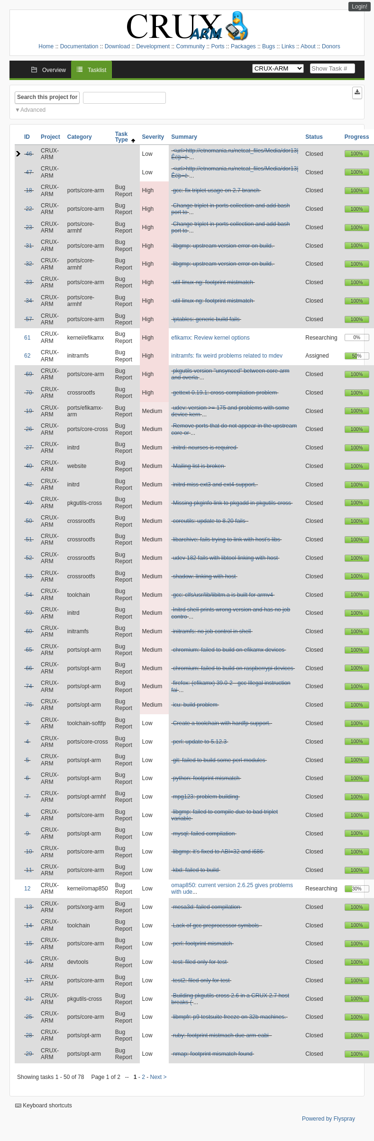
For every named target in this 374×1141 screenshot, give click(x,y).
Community (190, 46)
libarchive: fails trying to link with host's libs (226, 539)
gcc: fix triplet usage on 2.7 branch (216, 190)
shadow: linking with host (204, 576)
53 (29, 576)
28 (29, 1035)
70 (29, 392)
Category (79, 137)
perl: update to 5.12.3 (200, 741)
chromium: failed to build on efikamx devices (228, 650)
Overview (54, 70)
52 (29, 558)
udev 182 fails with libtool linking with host (225, 558)
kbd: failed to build (196, 870)
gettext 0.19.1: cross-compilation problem (225, 392)
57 (29, 319)
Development (153, 46)
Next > (158, 1077)
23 (29, 227)
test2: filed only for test (201, 980)
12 (27, 888)
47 (29, 172)
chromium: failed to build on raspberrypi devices (233, 668)
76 (29, 704)
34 (29, 300)
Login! (359, 6)
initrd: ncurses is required (205, 447)
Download (117, 46)
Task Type (125, 137)
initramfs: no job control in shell (212, 631)
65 (29, 650)
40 (29, 466)
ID (27, 137)
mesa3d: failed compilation (206, 907)
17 (29, 980)
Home (46, 46)
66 (29, 668)
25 (29, 1017)
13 (29, 907)
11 (29, 870)
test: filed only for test (200, 962)
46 (29, 154)
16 (29, 962)
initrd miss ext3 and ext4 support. (214, 484)
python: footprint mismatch (206, 778)
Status (314, 137)
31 (29, 246)
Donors (331, 46)
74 (29, 686)
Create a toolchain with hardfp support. (222, 723)
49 (29, 503)
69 (29, 374)
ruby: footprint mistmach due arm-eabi (221, 1035)
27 (29, 447)
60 (29, 631)
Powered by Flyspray (328, 1118)
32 (29, 264)
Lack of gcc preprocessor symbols (217, 925)
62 (27, 355)
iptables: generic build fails (206, 319)
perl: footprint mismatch (202, 943)
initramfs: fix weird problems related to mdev (227, 355)
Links (288, 46)
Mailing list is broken (198, 466)
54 (29, 595)
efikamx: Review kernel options (210, 337)
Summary (184, 137)
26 (29, 429)
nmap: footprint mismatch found (213, 1054)
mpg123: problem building (205, 796)
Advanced (33, 110)
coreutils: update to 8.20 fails (210, 521)
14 (29, 925)
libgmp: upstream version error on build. (223, 246)
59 (29, 613)
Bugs (268, 46)
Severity (153, 137)
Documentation (79, 46)
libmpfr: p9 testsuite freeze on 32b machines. (229, 1017)
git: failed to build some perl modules (219, 760)
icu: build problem (195, 704)
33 (29, 282)
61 (27, 337)
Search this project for (47, 97)
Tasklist (97, 70)
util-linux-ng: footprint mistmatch (213, 282)
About (308, 46)
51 (29, 539)
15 (29, 943)
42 (29, 484)
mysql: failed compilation (204, 833)
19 (29, 411)
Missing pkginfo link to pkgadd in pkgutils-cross (232, 503)
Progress (357, 137)
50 (29, 521)
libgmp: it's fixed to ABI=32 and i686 (218, 851)
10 (29, 851)
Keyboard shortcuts (43, 1105)
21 (29, 999)
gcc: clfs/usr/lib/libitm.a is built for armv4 (223, 595)
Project (50, 137)
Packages (243, 46)
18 (29, 190)
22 (29, 209)
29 (29, 1054)
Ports (218, 46)
